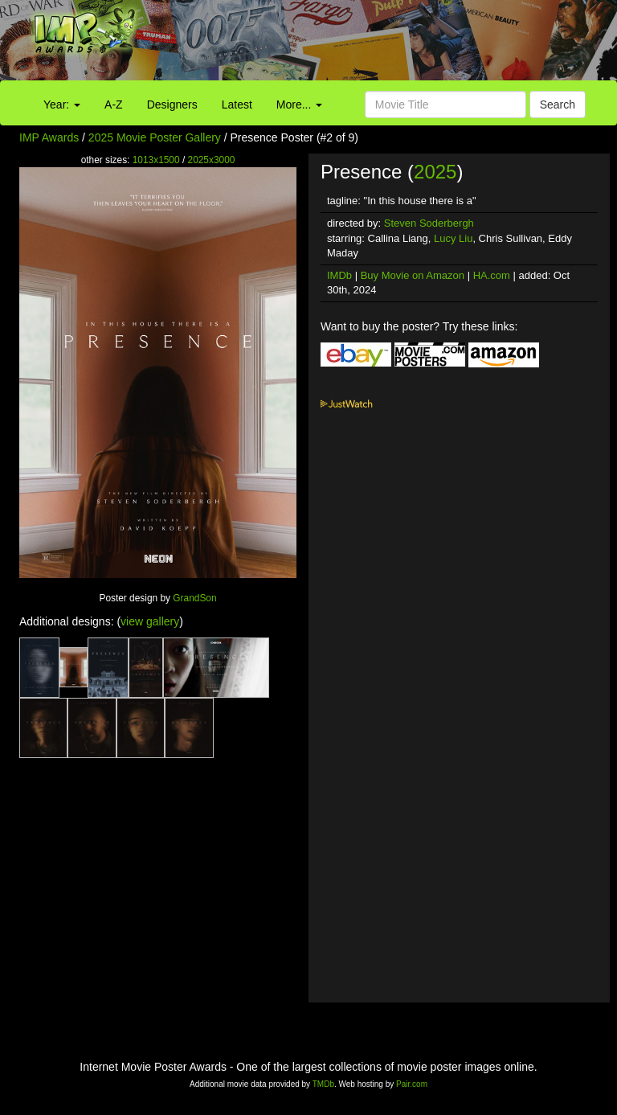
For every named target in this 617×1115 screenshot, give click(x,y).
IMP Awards (49, 137)
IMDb (339, 275)
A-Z (113, 104)
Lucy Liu (453, 238)
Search (557, 104)
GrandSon (194, 598)
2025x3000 (211, 160)
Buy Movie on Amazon (412, 275)
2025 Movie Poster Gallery (154, 137)
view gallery (150, 621)
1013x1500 (156, 160)
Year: (61, 104)
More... (299, 104)
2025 (435, 171)
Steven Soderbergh (429, 223)
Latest (237, 104)
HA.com (491, 275)
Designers (172, 104)
